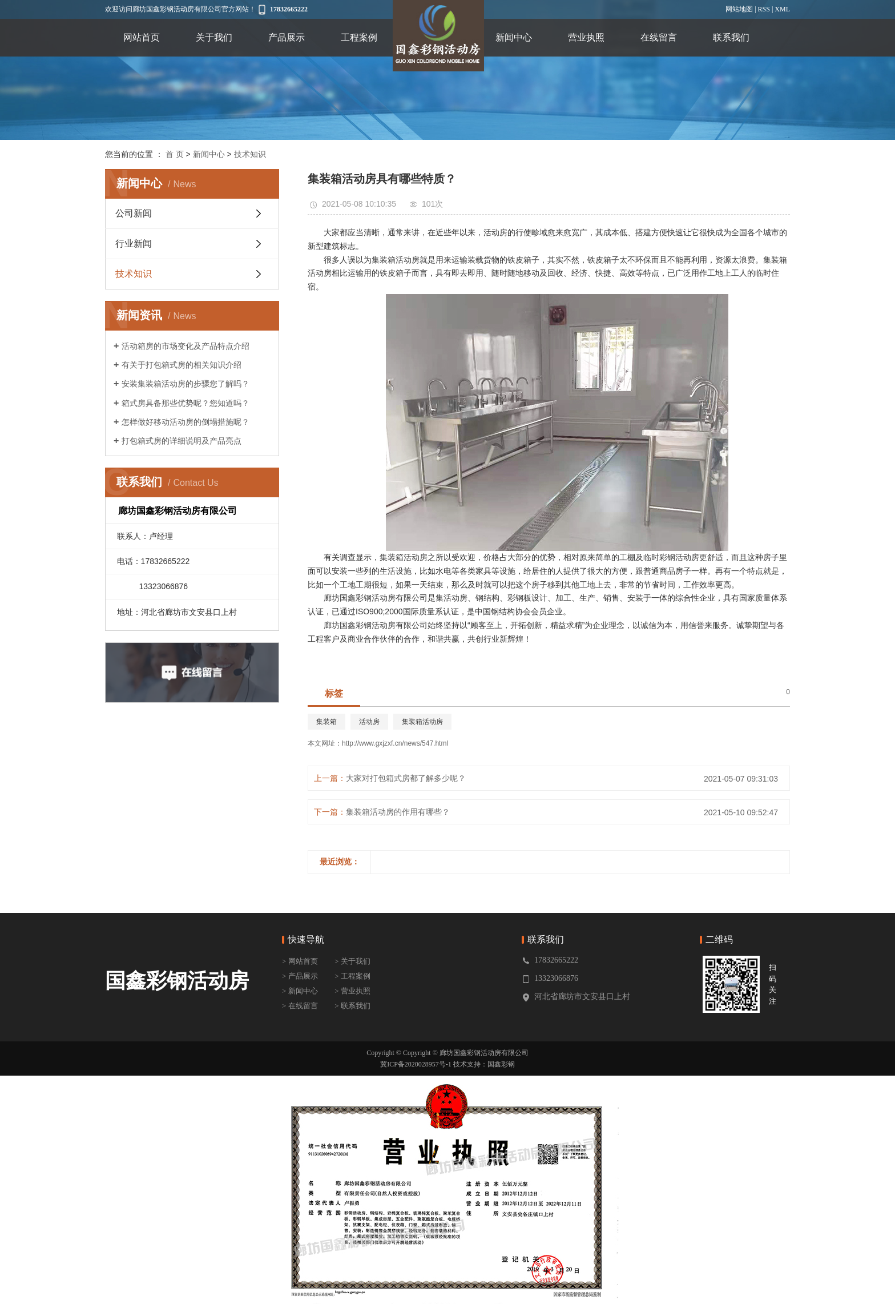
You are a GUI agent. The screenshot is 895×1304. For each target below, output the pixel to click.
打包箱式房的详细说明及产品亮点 (181, 440)
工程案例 (359, 37)
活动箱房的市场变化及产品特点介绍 (185, 346)
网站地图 (739, 9)
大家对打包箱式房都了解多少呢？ (406, 778)
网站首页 (141, 37)
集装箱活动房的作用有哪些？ (398, 811)
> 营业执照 (352, 991)
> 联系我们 (352, 1005)
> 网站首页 (300, 961)
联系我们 (731, 37)
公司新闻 (133, 213)
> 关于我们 (352, 961)
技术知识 (250, 154)
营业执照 (586, 37)
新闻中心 (513, 37)
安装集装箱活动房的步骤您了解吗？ (185, 383)
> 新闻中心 (300, 991)
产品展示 (286, 37)
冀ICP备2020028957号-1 (415, 1064)
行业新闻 (133, 243)
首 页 (175, 154)
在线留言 (658, 37)
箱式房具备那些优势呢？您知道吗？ (185, 403)
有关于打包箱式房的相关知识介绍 (181, 364)
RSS (764, 9)
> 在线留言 (300, 1005)
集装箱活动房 (422, 722)
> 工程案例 (352, 976)
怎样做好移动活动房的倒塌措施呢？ (185, 421)
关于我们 (214, 37)
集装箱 (326, 722)
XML (782, 9)
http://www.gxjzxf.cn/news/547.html (395, 743)
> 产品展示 (300, 976)
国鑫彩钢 (501, 1064)
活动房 (369, 722)
